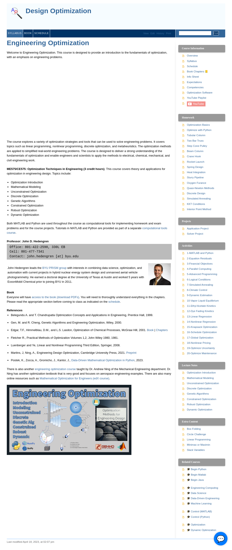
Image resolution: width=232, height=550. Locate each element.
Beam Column (195, 151)
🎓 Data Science (196, 493)
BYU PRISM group (54, 268)
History (160, 33)
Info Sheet (193, 76)
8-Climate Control (197, 290)
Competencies (195, 87)
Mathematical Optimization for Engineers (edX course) (74, 378)
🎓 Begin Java (195, 480)
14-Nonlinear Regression (201, 321)
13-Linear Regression (199, 316)
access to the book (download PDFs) (55, 297)
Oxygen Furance (196, 183)
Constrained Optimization (201, 399)
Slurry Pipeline (195, 177)
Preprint (131, 352)
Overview (192, 55)
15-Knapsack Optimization (202, 327)
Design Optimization (58, 11)
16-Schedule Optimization (202, 332)
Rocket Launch (195, 161)
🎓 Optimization (196, 524)
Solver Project (195, 233)
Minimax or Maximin (198, 444)
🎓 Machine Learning (199, 503)
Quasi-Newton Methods (200, 188)
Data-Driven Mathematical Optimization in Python (103, 360)
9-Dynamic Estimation (199, 295)
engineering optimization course (55, 369)
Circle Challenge (196, 434)
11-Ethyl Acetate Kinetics (201, 305)
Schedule (41, 33)
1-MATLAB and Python (200, 253)
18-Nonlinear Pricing (198, 342)
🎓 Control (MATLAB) (199, 511)
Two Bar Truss (195, 140)
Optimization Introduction (201, 372)
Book (28, 33)
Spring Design (195, 167)
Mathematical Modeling (200, 378)
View (146, 33)
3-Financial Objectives (200, 263)
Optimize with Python (199, 130)
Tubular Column (196, 135)
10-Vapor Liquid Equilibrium (203, 300)
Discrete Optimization (199, 388)
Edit (152, 33)
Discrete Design (196, 193)
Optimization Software (200, 92)
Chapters (162, 330)
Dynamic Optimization (199, 409)
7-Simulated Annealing (200, 284)
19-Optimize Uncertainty (201, 348)
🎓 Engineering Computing (202, 487)
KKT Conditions (196, 204)
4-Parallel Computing (199, 269)
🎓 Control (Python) (198, 517)
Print (168, 33)
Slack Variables (196, 450)
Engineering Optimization (48, 43)
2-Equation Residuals (199, 258)
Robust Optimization (198, 404)
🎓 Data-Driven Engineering (203, 498)
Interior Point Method (199, 209)
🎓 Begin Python (196, 469)
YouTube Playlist (196, 97)
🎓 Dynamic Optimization (201, 530)
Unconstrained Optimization (203, 383)
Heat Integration (196, 172)
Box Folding (194, 428)
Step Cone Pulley (197, 146)
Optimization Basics (198, 124)
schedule (114, 301)
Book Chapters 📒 (197, 71)
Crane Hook (194, 156)
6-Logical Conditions (198, 279)
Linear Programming (198, 439)
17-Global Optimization (200, 337)
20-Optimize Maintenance (202, 353)
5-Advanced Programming (202, 274)
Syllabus (15, 33)
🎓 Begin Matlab (196, 474)
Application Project (197, 228)
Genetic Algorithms (198, 393)
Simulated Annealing (199, 198)
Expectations (194, 82)
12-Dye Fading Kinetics (200, 311)
